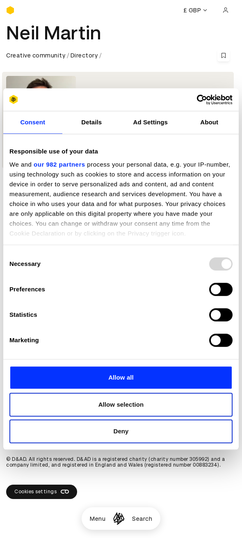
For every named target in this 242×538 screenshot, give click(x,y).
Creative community (35, 55)
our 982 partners (59, 164)
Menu (97, 518)
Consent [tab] (32, 122)
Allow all (121, 377)
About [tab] (209, 122)
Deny (120, 431)
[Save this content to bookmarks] (223, 55)
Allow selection (121, 404)
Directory (84, 55)
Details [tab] (91, 122)
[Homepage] (119, 518)
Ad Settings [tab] (150, 122)
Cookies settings (41, 492)
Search (142, 518)
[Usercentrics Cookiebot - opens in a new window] (197, 99)
